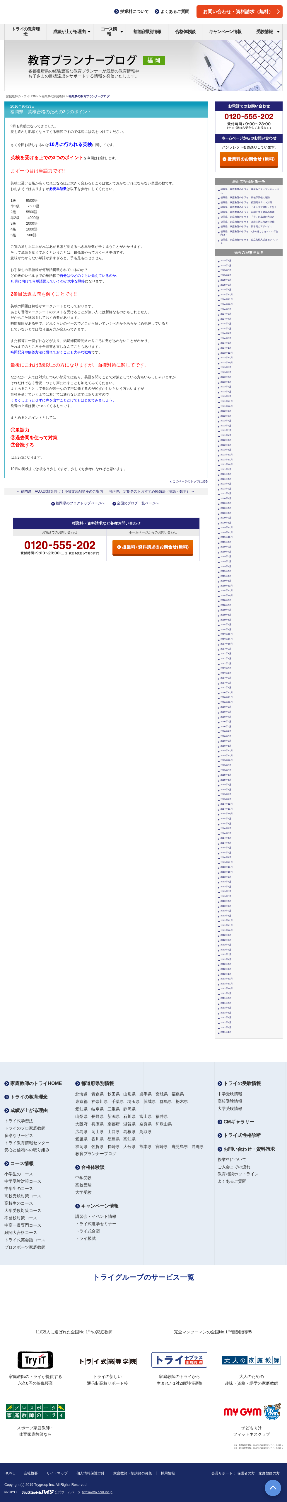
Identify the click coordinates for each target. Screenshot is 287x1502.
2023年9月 (226, 367)
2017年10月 (227, 643)
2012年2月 (226, 969)
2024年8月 (226, 314)
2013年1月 (226, 915)
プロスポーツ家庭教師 (24, 1247)
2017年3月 (226, 678)
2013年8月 (226, 881)
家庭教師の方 (269, 1473)
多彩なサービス (18, 1135)
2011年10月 (227, 988)
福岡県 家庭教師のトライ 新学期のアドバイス (246, 226)
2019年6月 (226, 556)
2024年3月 (226, 338)
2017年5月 (226, 668)
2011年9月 (226, 993)
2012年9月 (226, 935)
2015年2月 (226, 794)
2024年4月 (226, 333)
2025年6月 (226, 265)
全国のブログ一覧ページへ (138, 503)
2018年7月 (226, 609)
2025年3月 (226, 280)
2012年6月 (226, 949)
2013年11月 (227, 867)
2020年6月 (226, 503)
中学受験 (83, 1177)
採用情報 (168, 1473)
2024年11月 (227, 299)
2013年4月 (226, 901)
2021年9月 (226, 469)
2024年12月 (227, 294)
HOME (9, 1473)
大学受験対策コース (22, 1210)
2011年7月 (226, 1003)
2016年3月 (226, 736)
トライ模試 (85, 1238)
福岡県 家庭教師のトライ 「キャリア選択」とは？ (249, 207)
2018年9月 (226, 600)
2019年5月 (226, 561)
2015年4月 (226, 784)
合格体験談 (185, 31)
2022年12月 (227, 401)
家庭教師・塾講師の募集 (132, 1473)
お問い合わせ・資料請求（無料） (241, 11)
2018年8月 (226, 605)
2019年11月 (227, 532)
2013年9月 (226, 877)
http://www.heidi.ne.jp (97, 1492)
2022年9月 (226, 411)
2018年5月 (226, 619)
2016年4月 (226, 731)
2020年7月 (226, 498)
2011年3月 (226, 1022)
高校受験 (83, 1185)
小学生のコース (18, 1174)
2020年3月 (226, 517)
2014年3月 (226, 847)
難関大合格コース (20, 1232)
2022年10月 (227, 406)
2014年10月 (227, 813)
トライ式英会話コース (24, 1239)
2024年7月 (226, 319)
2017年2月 (226, 683)
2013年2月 (226, 910)
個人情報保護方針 (90, 1473)
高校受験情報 (230, 1101)
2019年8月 (226, 546)
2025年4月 (226, 275)
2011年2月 (226, 1027)
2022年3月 (226, 440)
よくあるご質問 (232, 1181)
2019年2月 (226, 576)
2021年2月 (226, 493)
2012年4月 (226, 959)
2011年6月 (226, 1007)
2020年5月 (226, 508)
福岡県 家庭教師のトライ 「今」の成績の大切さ (247, 217)
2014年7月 (226, 828)
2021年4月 (226, 483)
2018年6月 (226, 614)
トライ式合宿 (87, 1231)
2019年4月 (226, 566)
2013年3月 (226, 906)
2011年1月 (226, 1032)
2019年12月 (227, 527)
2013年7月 (226, 886)
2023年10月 (227, 362)
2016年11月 (227, 697)
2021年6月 (226, 474)
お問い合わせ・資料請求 (246, 1149)
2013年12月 (227, 862)
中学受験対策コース (22, 1181)
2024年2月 (226, 343)
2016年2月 (226, 741)
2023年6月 (226, 382)
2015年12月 (227, 750)
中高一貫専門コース (22, 1225)
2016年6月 (226, 721)
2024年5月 (226, 328)
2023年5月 (226, 386)
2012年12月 (227, 920)
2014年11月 (227, 809)
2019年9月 (226, 542)
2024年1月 (226, 348)
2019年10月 (227, 537)
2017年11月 (227, 639)
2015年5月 (226, 780)
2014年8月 (226, 823)
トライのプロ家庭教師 (24, 1128)
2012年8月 (226, 940)
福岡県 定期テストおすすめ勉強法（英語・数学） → (152, 491)
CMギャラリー (236, 1121)
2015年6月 (226, 775)
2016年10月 (227, 702)
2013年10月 (227, 872)
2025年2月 (226, 285)
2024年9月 (226, 309)
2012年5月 (226, 954)
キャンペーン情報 (225, 31)
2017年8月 (226, 653)
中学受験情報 (230, 1093)
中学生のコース (18, 1188)
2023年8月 (226, 372)
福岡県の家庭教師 (53, 96)
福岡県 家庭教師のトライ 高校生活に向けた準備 (247, 222)
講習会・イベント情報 (95, 1216)
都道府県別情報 (147, 31)
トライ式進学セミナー (95, 1223)
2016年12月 (227, 692)
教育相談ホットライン (238, 1174)
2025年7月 (226, 260)
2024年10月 (227, 304)
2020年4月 (226, 513)
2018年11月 (227, 590)
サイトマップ (57, 1473)
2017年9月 (226, 648)
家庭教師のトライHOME (22, 96)
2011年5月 (226, 1012)
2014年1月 (226, 857)
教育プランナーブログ (95, 1153)
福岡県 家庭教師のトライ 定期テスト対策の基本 (247, 212)
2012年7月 (226, 944)
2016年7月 (226, 717)
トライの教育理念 (25, 31)
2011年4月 (226, 1017)
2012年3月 (226, 964)
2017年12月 (227, 634)
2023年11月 (227, 357)
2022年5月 (226, 430)
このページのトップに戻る (190, 481)
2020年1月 (226, 522)
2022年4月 (226, 435)
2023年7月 (226, 377)
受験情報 (268, 31)
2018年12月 (227, 585)
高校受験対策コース (22, 1196)
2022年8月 (226, 416)
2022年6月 (226, 425)
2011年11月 (227, 983)
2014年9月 (226, 818)
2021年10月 (227, 464)
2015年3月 (226, 789)
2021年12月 (227, 454)
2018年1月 (226, 629)
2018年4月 (226, 624)
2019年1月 (226, 580)
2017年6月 (226, 663)
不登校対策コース (20, 1217)
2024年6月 (226, 323)
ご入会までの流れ (234, 1166)
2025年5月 (226, 270)
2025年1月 (226, 289)
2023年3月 (226, 396)
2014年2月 (226, 852)
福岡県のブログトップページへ (80, 503)
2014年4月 (226, 843)
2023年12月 (227, 353)
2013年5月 (226, 896)
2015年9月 (226, 765)
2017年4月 (226, 673)
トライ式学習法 (18, 1120)
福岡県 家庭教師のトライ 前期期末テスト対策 (246, 202)
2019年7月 (226, 551)
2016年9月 (226, 707)
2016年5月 (226, 726)
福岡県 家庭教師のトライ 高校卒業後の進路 (245, 197)
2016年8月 (226, 712)
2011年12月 (227, 978)
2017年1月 (226, 687)
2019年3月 (226, 571)
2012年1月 (226, 974)
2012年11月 (227, 925)
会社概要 (31, 1473)
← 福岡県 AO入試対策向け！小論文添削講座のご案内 (59, 491)
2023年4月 (226, 391)
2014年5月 (226, 838)
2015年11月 (227, 755)
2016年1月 (226, 746)
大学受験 (83, 1192)
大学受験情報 (230, 1108)
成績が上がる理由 (72, 31)
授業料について (232, 1159)
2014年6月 (226, 833)
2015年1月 (226, 799)
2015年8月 (226, 770)
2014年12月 (227, 804)
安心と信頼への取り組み (26, 1149)
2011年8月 (226, 998)
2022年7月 (226, 420)
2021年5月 (226, 479)
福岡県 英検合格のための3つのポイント (51, 111)
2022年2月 (226, 445)
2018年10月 (227, 595)
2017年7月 (226, 658)
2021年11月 (227, 459)
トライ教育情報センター (26, 1142)
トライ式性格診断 (239, 1135)
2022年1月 (226, 449)
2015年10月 (227, 760)
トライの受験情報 (239, 1083)
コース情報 (112, 31)
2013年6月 (226, 891)
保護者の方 (246, 1473)
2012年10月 (227, 930)
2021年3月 (226, 488)
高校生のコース (18, 1203)
